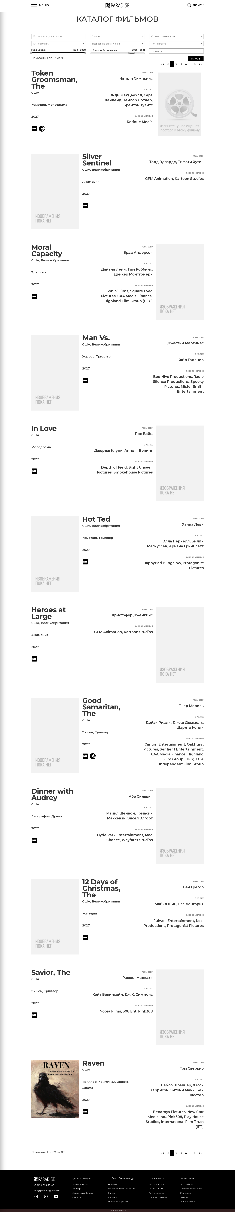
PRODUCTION (156, 1188)
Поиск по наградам (118, 1201)
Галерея (184, 1197)
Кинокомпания (144, 116)
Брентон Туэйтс (138, 105)
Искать (196, 58)
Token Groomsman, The (54, 79)
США (35, 92)
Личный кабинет (188, 1201)
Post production (157, 1193)
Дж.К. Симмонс (139, 994)
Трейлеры (77, 1188)
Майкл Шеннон (120, 813)
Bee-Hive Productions (172, 377)
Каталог (112, 1193)
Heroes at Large (48, 613)
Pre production (156, 1184)
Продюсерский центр (191, 1188)
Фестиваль (185, 1193)
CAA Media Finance (134, 296)
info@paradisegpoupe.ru (47, 1190)
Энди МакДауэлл (126, 95)
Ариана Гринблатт (186, 546)
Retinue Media (140, 122)
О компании (187, 1178)
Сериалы (113, 1197)
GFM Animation (159, 179)
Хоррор (88, 356)
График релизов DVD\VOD (121, 1188)
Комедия (38, 104)
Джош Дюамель (188, 723)
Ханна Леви (193, 524)
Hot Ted (96, 519)
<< (162, 64)
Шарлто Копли (190, 727)
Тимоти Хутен (191, 162)
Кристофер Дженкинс (132, 615)
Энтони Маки (182, 1090)
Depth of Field (114, 467)
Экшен (87, 732)
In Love (44, 428)
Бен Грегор (193, 887)
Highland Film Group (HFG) (128, 301)
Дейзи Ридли (158, 723)
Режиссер (147, 72)
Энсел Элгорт (140, 818)
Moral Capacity (46, 250)
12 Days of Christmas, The (101, 888)
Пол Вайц (144, 434)
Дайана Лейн (113, 269)
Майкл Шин (165, 904)
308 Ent (129, 1011)
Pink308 (145, 1011)
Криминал (106, 1082)
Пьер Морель (191, 706)
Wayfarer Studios (137, 840)
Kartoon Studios (189, 179)
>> (200, 64)
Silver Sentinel (97, 159)
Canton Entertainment (164, 744)
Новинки (112, 1184)
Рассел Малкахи (137, 978)
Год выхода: (58, 49)
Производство (157, 1178)
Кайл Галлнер (191, 360)
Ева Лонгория (191, 904)
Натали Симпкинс (136, 78)
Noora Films (110, 1011)
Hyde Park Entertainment (120, 835)
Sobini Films (117, 291)
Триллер (38, 272)
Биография (40, 816)
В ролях (148, 89)
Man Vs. (96, 338)
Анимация (91, 181)
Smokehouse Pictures (133, 472)
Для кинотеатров (81, 1178)
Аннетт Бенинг (138, 450)
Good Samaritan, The (101, 707)
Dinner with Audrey (52, 794)
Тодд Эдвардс (162, 162)
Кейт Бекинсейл (107, 994)
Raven (93, 1063)
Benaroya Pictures (169, 1112)
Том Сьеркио (192, 1068)
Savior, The (50, 972)
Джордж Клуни (108, 450)
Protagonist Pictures (185, 926)
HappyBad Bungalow (162, 563)
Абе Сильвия (141, 796)
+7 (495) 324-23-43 (44, 1185)
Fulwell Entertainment (173, 921)
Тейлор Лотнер (137, 100)
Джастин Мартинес (185, 343)
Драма (56, 816)
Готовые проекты (158, 1197)
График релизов (80, 1184)
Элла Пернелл (176, 541)
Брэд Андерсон (138, 252)
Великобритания (106, 169)
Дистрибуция (186, 1184)
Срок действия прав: (117, 50)
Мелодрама (57, 104)
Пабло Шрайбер (176, 1085)
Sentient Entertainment (181, 749)
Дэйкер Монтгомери (133, 274)
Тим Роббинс (140, 269)
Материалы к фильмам (83, 1193)
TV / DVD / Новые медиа (121, 1178)
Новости (76, 1197)
